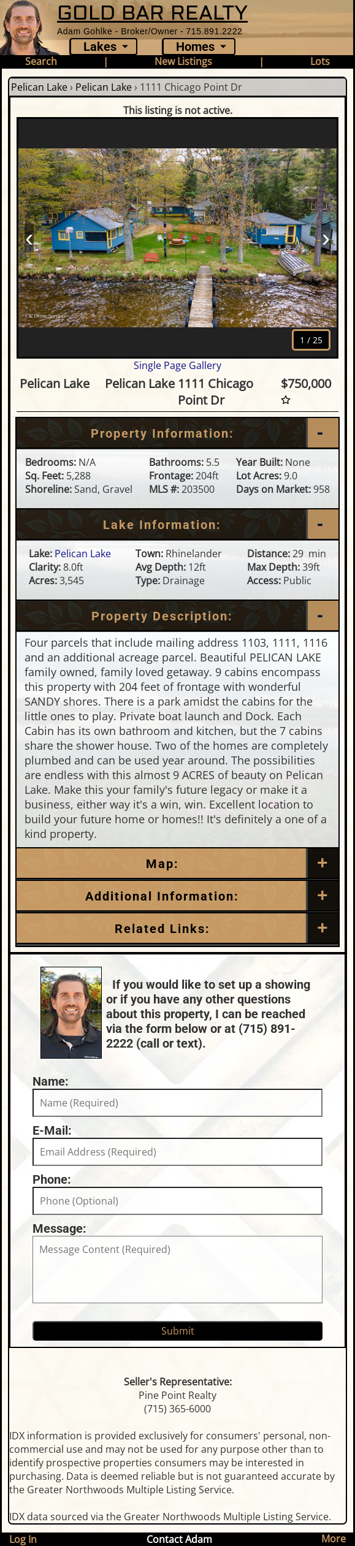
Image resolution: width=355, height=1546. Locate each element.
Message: (59, 1228)
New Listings (183, 61)
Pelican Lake (39, 87)
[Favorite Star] (286, 400)
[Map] (177, 863)
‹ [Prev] (29, 237)
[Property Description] (177, 616)
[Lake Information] (177, 524)
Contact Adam (179, 1539)
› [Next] (326, 237)
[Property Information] (177, 433)
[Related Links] (177, 928)
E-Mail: (52, 1130)
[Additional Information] (177, 896)
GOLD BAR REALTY (152, 13)
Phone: (51, 1179)
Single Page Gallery (177, 365)
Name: (50, 1081)
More (333, 1538)
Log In (23, 1539)
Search (41, 61)
